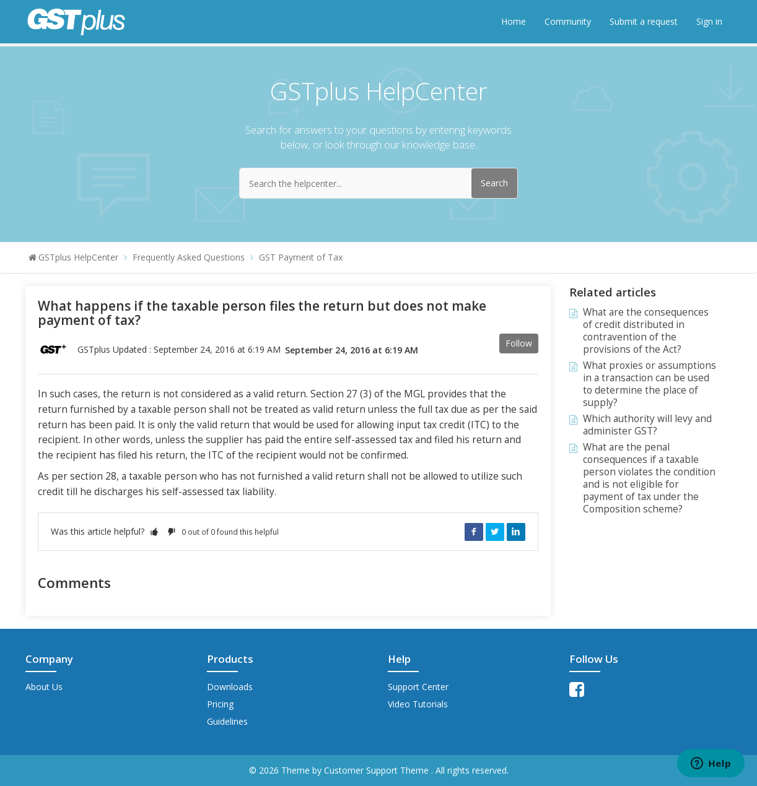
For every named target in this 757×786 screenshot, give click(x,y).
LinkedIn (516, 531)
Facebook (474, 531)
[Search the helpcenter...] (378, 183)
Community (568, 21)
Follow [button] (518, 343)
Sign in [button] (709, 21)
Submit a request (644, 21)
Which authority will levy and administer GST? (647, 425)
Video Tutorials (418, 704)
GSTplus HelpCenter (78, 257)
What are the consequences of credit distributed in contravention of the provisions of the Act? (646, 331)
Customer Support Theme (377, 770)
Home (513, 21)
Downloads (230, 687)
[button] (154, 531)
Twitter (495, 531)
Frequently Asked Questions (189, 257)
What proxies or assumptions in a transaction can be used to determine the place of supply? (649, 384)
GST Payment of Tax (301, 257)
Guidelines (227, 721)
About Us (44, 687)
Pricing (220, 704)
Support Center (418, 687)
